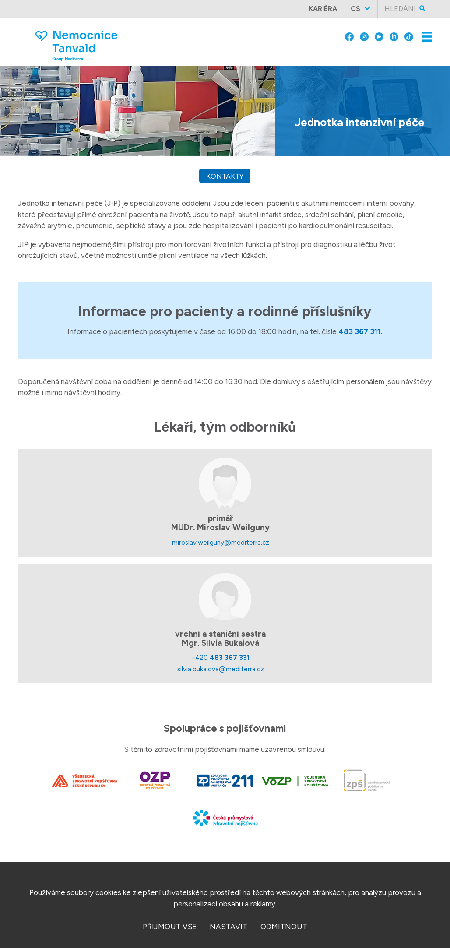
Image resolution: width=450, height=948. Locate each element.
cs (355, 8)
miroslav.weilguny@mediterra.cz (220, 542)
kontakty (224, 176)
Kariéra (323, 8)
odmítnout (283, 926)
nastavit (228, 926)
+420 (220, 657)
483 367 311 (359, 331)
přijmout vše (170, 926)
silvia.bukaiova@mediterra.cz (220, 669)
